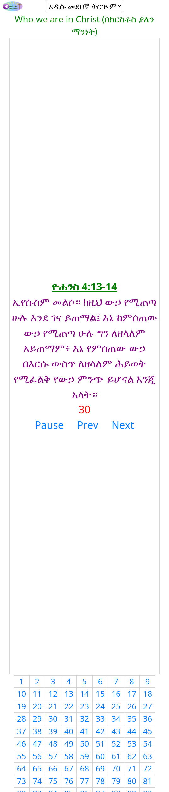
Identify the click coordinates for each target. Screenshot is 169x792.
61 (116, 756)
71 (132, 768)
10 (21, 693)
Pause (49, 425)
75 (53, 781)
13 (68, 693)
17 (132, 693)
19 (21, 706)
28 (21, 718)
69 (100, 768)
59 (84, 756)
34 (116, 718)
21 (53, 706)
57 (53, 756)
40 (68, 731)
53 (132, 743)
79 (116, 781)
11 (37, 693)
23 (84, 706)
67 (68, 768)
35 (132, 718)
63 (147, 756)
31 (68, 718)
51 (100, 743)
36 (147, 718)
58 (68, 756)
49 (68, 743)
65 (37, 768)
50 (84, 743)
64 (21, 768)
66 (53, 768)
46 (21, 743)
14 (84, 693)
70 (116, 768)
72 (147, 768)
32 (84, 718)
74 (37, 781)
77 (84, 781)
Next (123, 425)
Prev (87, 425)
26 (132, 706)
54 (147, 743)
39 (53, 731)
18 (147, 693)
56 (37, 756)
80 (132, 781)
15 (100, 693)
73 (21, 781)
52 (116, 743)
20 (37, 706)
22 (68, 706)
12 (53, 693)
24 (100, 706)
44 (132, 731)
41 (84, 731)
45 (147, 731)
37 (21, 731)
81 (147, 781)
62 (132, 756)
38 (37, 731)
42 (100, 731)
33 (100, 718)
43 (116, 731)
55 (21, 756)
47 (37, 743)
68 (84, 768)
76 (68, 781)
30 (53, 718)
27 (147, 706)
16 (116, 693)
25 (116, 706)
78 (100, 781)
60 (100, 756)
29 (37, 718)
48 (53, 743)
